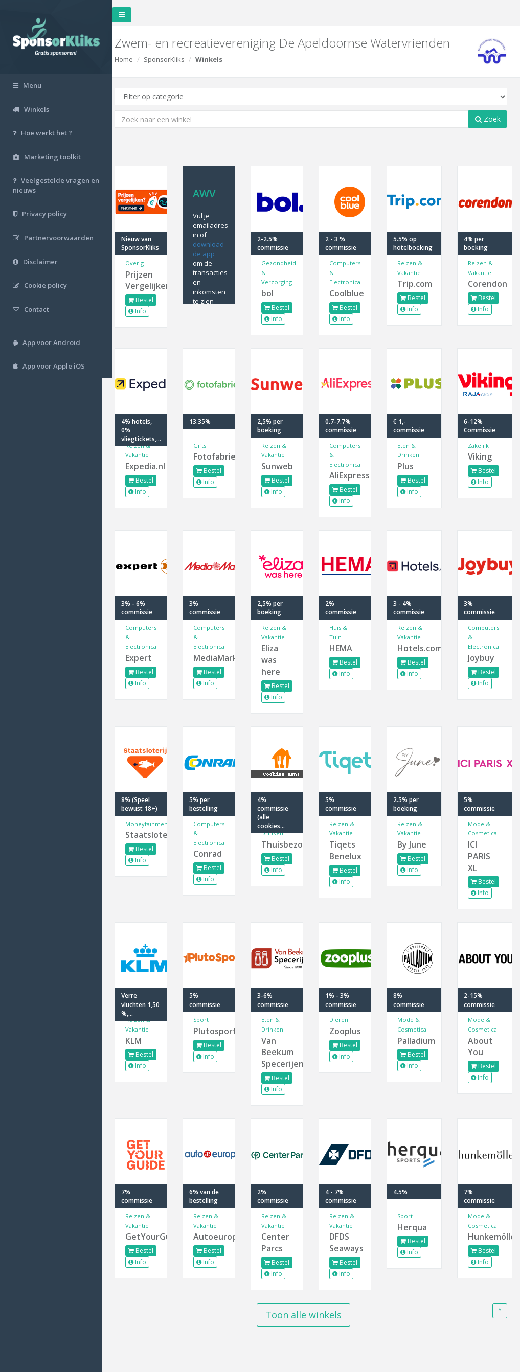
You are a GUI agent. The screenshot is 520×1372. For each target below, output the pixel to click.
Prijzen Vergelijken (150, 280)
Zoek (488, 119)
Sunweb (283, 466)
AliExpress (349, 475)
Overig (145, 263)
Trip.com (417, 283)
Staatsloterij (150, 834)
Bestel (151, 299)
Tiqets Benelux (349, 850)
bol (274, 293)
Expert (149, 658)
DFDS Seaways (349, 1242)
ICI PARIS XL (480, 856)
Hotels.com (417, 648)
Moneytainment (158, 824)
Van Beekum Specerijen (283, 1052)
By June (415, 844)
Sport (209, 1019)
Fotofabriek (216, 456)
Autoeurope (216, 1236)
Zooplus (349, 1031)
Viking (481, 456)
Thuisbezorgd (283, 844)
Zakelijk (479, 445)
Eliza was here (277, 660)
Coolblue (349, 293)
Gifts (208, 445)
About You (481, 1046)
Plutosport (216, 1031)
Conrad (216, 853)
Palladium (417, 1040)
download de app (217, 249)
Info (148, 311)
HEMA (345, 648)
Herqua (416, 1227)
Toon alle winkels (309, 1315)
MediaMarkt (216, 658)
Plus (409, 466)
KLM (144, 1040)
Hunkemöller (485, 1236)
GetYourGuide (150, 1236)
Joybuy (482, 658)
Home (134, 59)
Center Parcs (282, 1242)
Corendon (485, 283)
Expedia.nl (150, 466)
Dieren (343, 1019)
